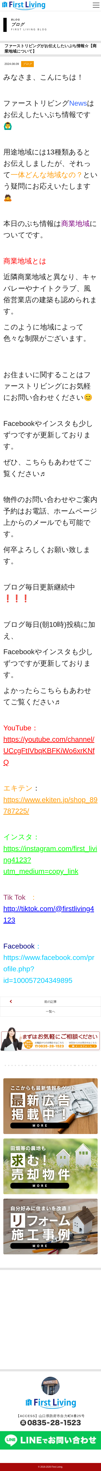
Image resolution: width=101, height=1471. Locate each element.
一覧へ (50, 1011)
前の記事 (50, 1001)
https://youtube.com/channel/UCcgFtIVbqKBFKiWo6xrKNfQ (49, 750)
